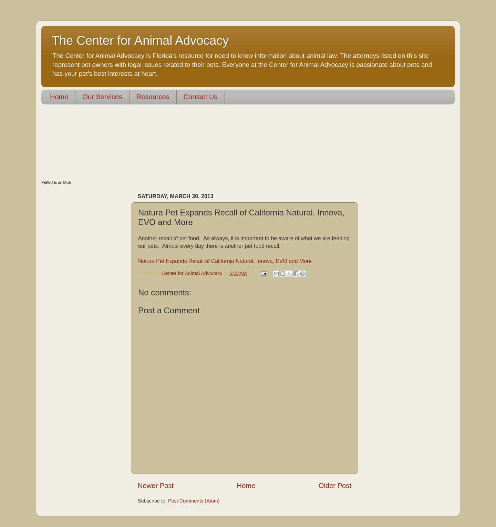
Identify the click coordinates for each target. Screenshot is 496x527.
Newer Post (156, 485)
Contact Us (201, 97)
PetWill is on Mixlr (56, 182)
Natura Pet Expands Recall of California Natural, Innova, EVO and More (225, 261)
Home (59, 97)
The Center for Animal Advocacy (140, 40)
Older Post (335, 485)
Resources (152, 97)
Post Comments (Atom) (194, 501)
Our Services (102, 97)
